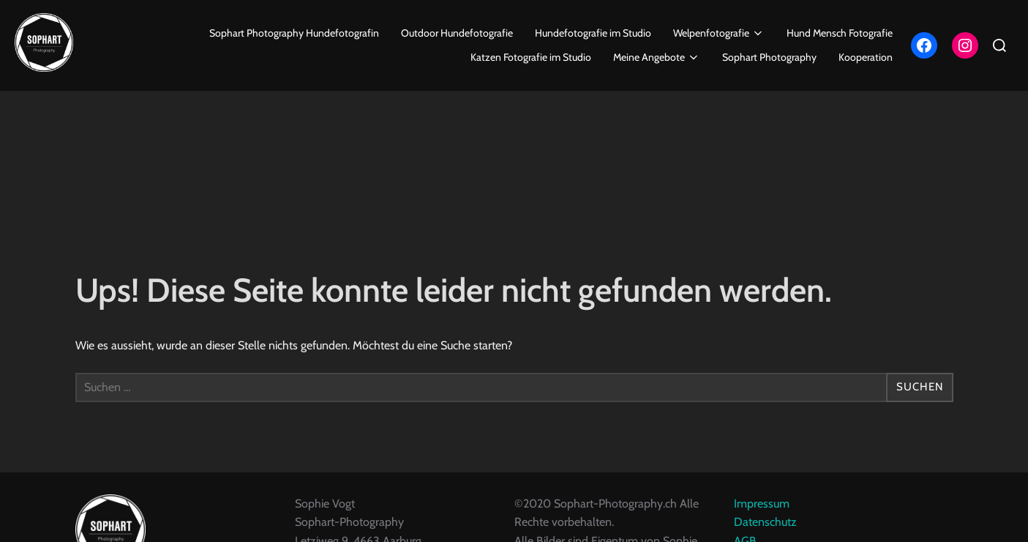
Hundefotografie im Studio (593, 33)
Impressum (761, 520)
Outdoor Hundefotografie (457, 33)
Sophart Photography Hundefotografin (294, 33)
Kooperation (865, 57)
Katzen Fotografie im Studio (530, 57)
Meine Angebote (657, 57)
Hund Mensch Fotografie (840, 33)
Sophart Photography (769, 57)
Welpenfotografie (719, 33)
